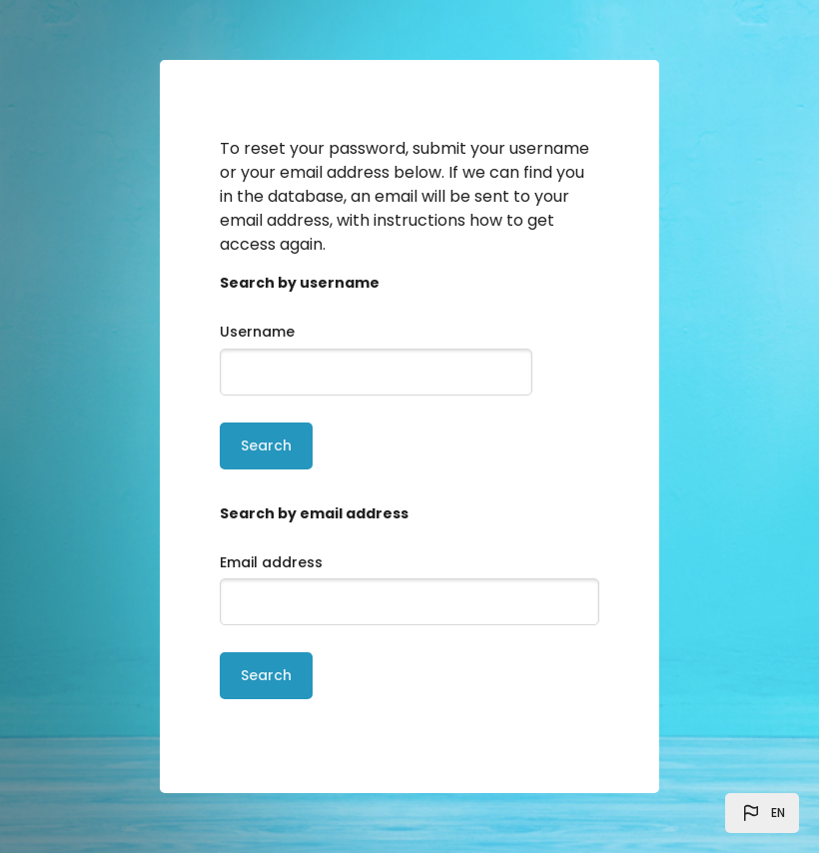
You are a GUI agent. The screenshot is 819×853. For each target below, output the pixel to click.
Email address (271, 562)
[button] (762, 813)
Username (257, 332)
